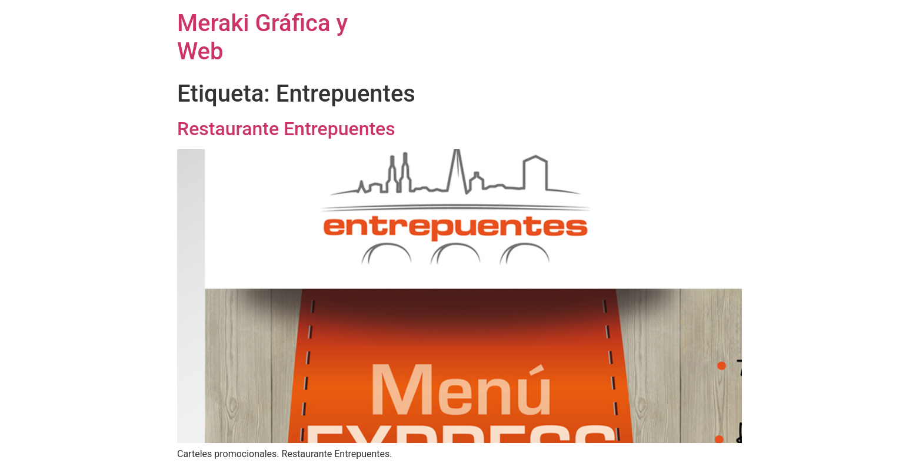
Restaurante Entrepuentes (286, 129)
